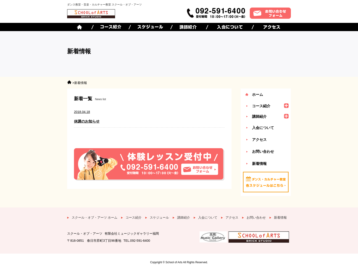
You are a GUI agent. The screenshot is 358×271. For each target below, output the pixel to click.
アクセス (259, 140)
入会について (263, 128)
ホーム (257, 95)
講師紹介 (183, 217)
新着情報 (259, 164)
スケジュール (159, 217)
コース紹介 (134, 217)
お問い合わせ (263, 151)
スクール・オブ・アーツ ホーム (94, 217)
